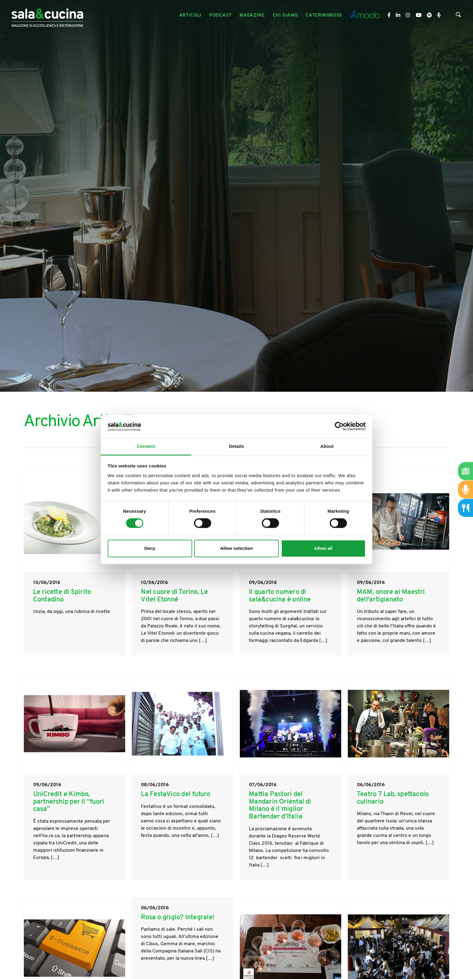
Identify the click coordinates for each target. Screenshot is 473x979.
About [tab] (327, 446)
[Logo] (47, 16)
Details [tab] (236, 446)
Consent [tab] (146, 446)
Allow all (323, 548)
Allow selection (236, 548)
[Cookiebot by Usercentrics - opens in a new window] (339, 426)
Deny (149, 548)
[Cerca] (458, 16)
